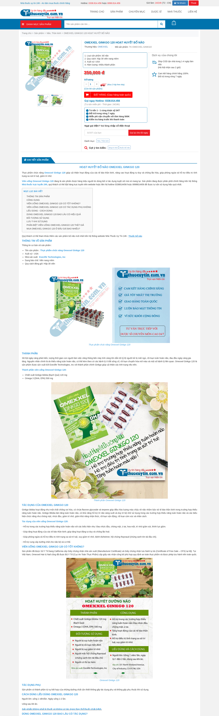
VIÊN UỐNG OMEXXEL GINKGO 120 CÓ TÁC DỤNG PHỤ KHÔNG (59, 207)
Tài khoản (180, 3)
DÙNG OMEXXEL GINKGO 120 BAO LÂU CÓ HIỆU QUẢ (54, 214)
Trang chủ (97, 11)
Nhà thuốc (174, 11)
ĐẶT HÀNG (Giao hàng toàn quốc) (112, 95)
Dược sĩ (156, 11)
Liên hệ (192, 11)
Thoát (193, 3)
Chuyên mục (137, 11)
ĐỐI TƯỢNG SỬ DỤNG (38, 218)
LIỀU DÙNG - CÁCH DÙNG (40, 211)
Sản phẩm (116, 11)
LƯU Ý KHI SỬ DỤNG (37, 221)
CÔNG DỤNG (33, 200)
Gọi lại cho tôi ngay (139, 133)
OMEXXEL (103, 47)
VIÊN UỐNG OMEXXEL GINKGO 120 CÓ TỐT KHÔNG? (53, 203)
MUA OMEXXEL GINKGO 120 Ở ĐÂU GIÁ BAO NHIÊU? (53, 228)
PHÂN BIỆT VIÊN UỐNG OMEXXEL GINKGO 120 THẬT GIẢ (55, 225)
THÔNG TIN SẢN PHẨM (38, 196)
